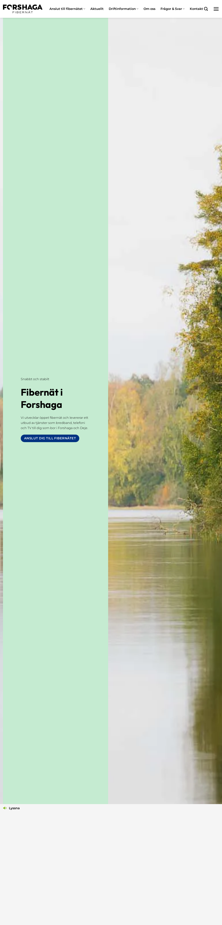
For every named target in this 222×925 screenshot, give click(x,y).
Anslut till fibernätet (67, 9)
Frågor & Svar (173, 9)
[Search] (206, 9)
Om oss (149, 9)
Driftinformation (123, 9)
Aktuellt (97, 9)
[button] (216, 8)
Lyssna (14, 808)
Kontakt (196, 9)
